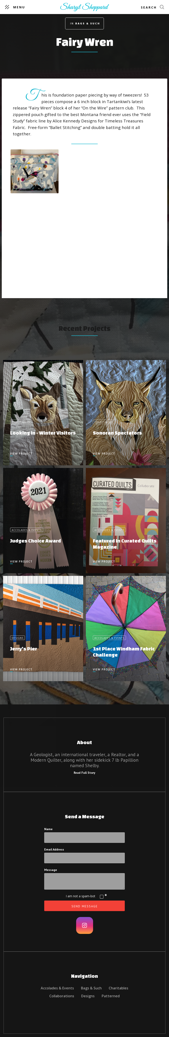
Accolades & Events (57, 988)
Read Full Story (84, 773)
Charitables (118, 988)
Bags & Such (91, 988)
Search (149, 7)
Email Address (54, 849)
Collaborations (61, 996)
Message (50, 870)
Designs (88, 996)
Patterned (111, 996)
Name (48, 829)
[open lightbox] (35, 171)
